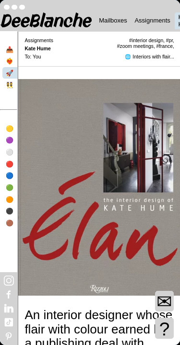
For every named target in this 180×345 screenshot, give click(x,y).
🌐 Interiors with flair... (149, 56)
